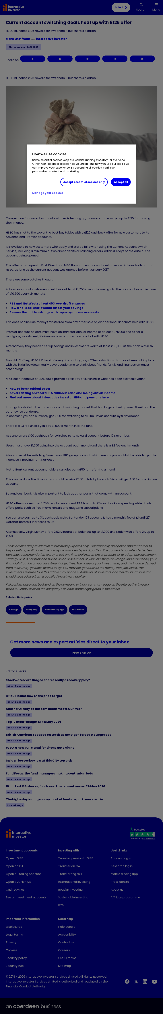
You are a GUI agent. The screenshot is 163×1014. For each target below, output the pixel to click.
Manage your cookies (47, 193)
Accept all (121, 182)
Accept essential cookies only (84, 182)
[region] (81, 174)
